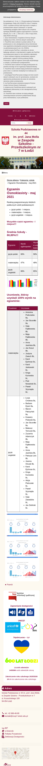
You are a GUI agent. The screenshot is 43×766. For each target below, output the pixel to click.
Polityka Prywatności (12, 734)
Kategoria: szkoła (27, 180)
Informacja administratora (21, 119)
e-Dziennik (8, 731)
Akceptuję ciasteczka (26, 10)
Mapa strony (26, 111)
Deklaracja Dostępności (13, 737)
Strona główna (17, 111)
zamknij (6, 103)
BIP (5, 728)
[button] (40, 162)
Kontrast (32, 116)
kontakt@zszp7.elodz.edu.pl (15, 716)
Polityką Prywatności (16, 4)
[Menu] (21, 172)
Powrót (10, 585)
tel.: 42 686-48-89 (10, 713)
